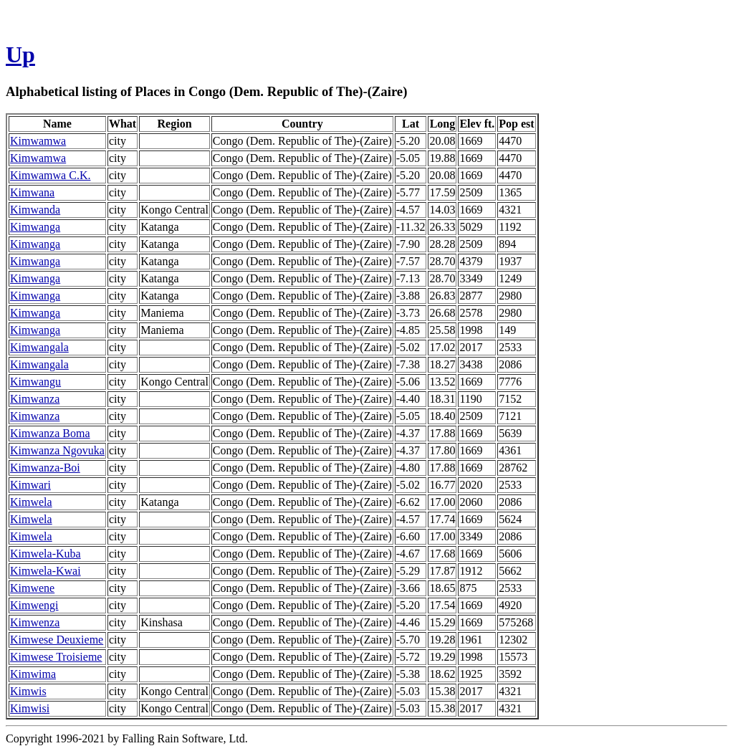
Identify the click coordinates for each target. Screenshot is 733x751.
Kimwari (30, 485)
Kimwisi (29, 708)
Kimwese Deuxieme (56, 639)
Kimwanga (35, 227)
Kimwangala (39, 347)
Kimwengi (34, 605)
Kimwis (28, 691)
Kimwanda (35, 210)
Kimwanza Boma (50, 433)
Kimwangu (35, 382)
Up (20, 54)
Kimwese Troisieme (56, 657)
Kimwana (32, 192)
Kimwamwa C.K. (50, 175)
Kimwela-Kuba (45, 553)
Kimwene (32, 588)
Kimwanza (34, 399)
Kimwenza (34, 622)
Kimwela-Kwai (45, 571)
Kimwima (33, 674)
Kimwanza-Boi (45, 467)
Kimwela (31, 502)
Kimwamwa (38, 141)
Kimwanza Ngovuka (57, 450)
